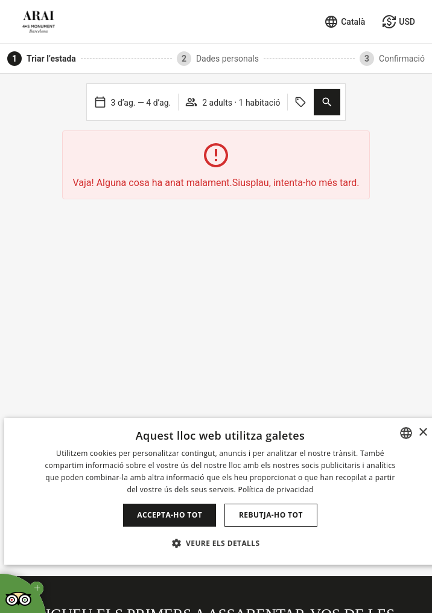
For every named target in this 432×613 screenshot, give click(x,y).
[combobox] (406, 433)
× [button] (422, 432)
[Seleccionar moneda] (398, 21)
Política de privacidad (275, 489)
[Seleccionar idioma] (344, 21)
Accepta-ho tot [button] (169, 515)
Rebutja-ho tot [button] (271, 515)
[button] (327, 102)
